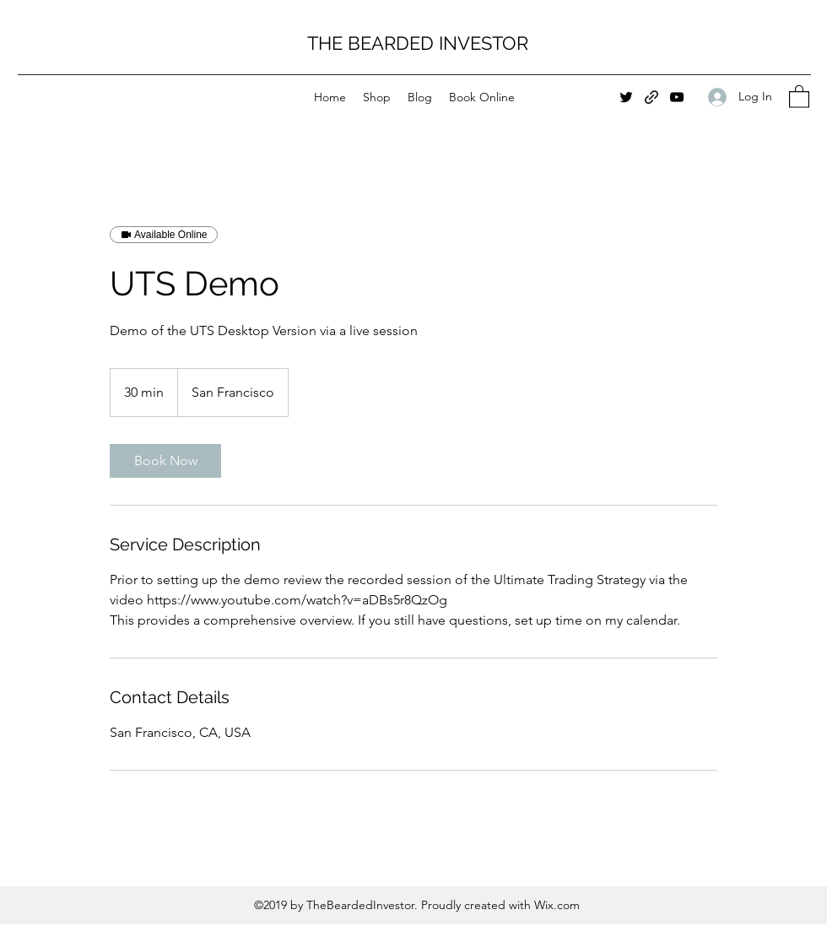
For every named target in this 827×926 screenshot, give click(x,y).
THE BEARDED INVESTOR (417, 43)
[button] (799, 96)
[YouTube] (676, 97)
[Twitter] (626, 97)
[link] (165, 461)
